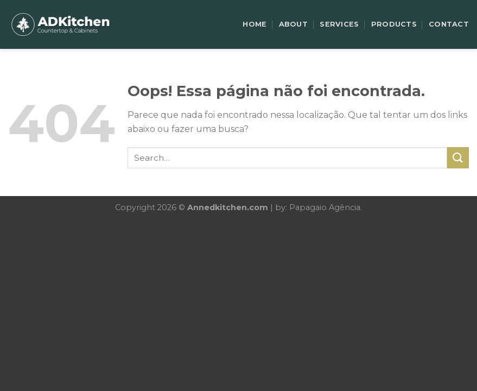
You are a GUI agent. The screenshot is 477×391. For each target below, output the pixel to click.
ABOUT (293, 24)
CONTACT (449, 24)
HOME (254, 24)
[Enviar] (458, 157)
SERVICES (339, 24)
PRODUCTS (394, 24)
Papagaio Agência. (325, 207)
